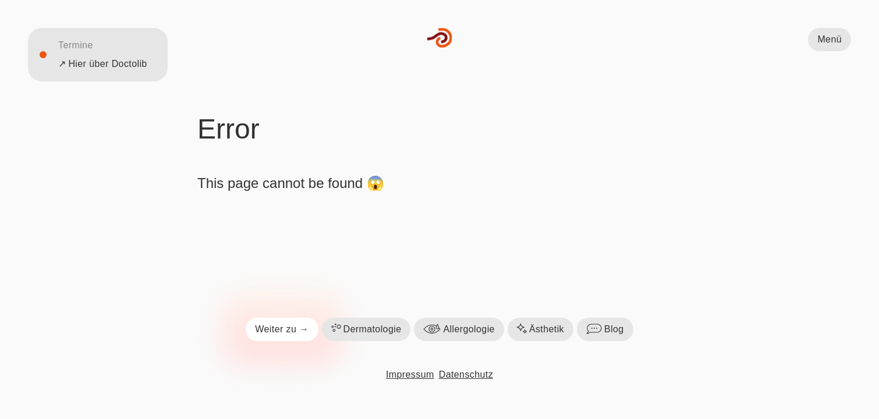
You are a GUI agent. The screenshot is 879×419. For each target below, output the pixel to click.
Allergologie (459, 329)
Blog (605, 329)
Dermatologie (366, 329)
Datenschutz (466, 374)
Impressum (410, 374)
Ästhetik (540, 329)
